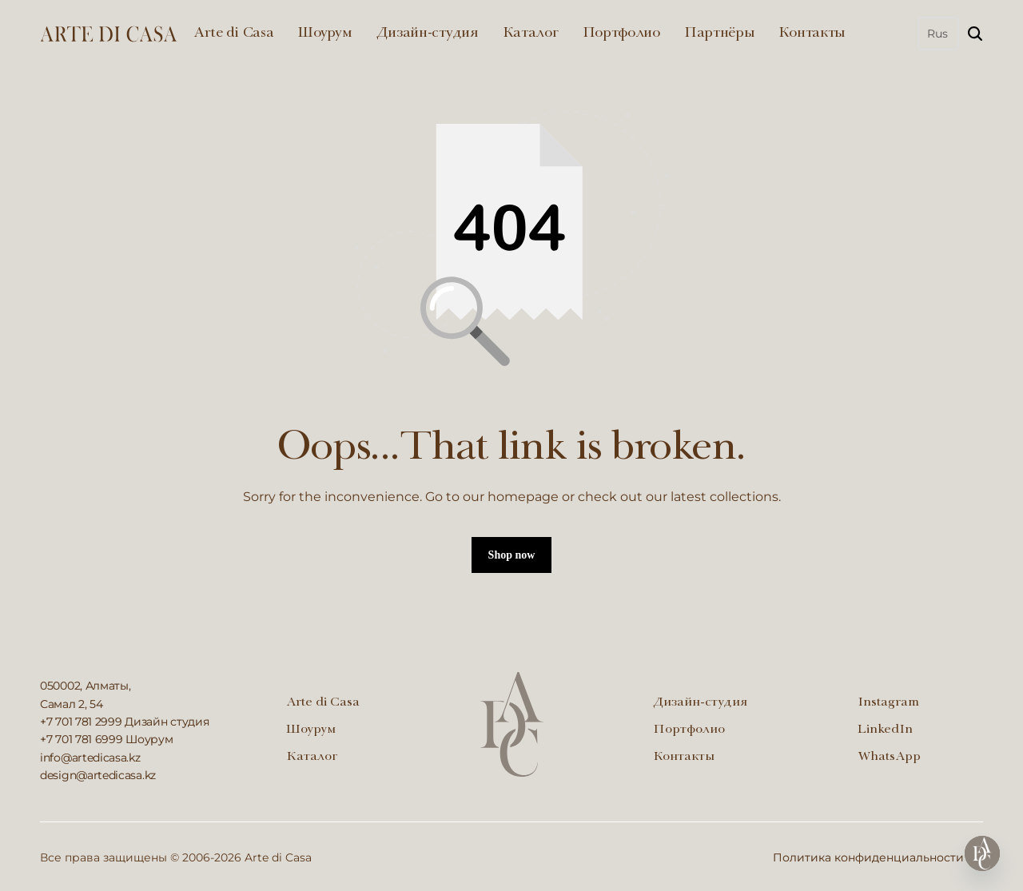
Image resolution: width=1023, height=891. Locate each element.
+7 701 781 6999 (81, 739)
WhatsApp (889, 757)
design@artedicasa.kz (98, 775)
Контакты (812, 33)
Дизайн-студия (427, 33)
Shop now (511, 555)
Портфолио (621, 33)
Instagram (888, 703)
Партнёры (719, 33)
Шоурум (324, 33)
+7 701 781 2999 (81, 721)
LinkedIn (885, 730)
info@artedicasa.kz (90, 757)
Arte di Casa (233, 33)
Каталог (531, 33)
